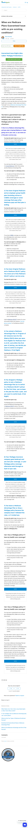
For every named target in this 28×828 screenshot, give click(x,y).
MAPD (19, 7)
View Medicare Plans (14, 59)
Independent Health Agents (6, 7)
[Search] (14, 10)
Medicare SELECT (12, 319)
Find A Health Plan (19, 46)
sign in (5, 741)
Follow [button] (14, 41)
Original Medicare (9, 166)
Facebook (2, 680)
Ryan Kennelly (8, 36)
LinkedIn (6, 680)
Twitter (4, 680)
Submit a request (19, 695)
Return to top (5, 700)
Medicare (15, 7)
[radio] (11, 688)
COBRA (11, 235)
